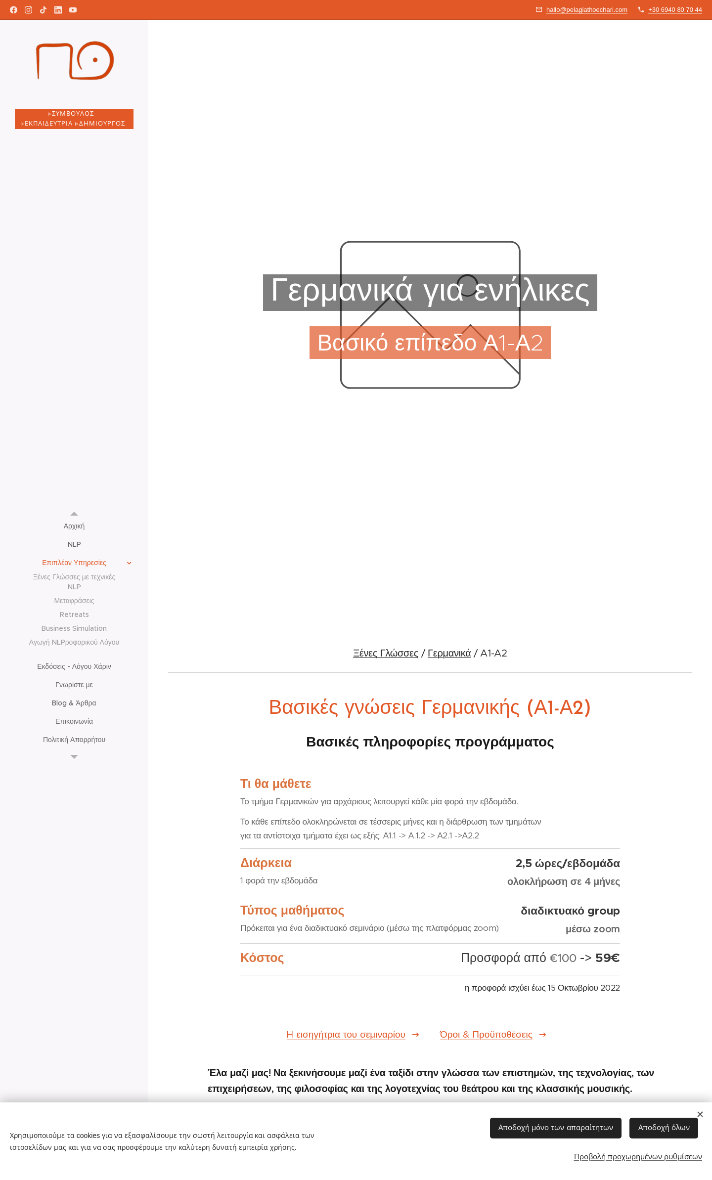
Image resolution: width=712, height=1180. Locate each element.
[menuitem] (74, 526)
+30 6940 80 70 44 (675, 9)
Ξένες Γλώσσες (385, 653)
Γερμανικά (449, 653)
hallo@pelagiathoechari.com (586, 9)
